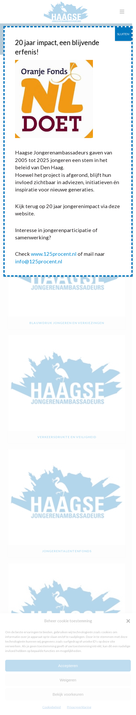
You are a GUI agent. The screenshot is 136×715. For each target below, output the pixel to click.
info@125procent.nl (38, 261)
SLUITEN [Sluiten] (123, 34)
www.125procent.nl (54, 254)
